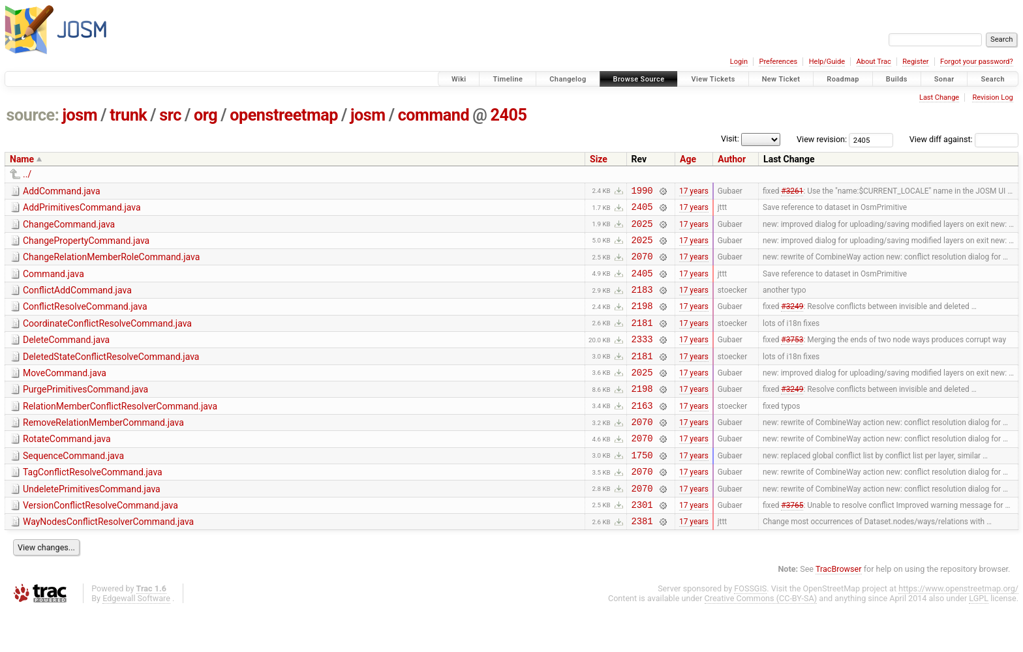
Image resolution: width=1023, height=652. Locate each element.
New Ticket (781, 79)
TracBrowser (839, 610)
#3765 (792, 543)
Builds (897, 79)
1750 (642, 488)
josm (79, 115)
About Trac (874, 61)
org (205, 115)
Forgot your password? (976, 61)
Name (22, 159)
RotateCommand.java (67, 468)
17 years (694, 191)
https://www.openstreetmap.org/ (958, 629)
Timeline (508, 79)
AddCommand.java (61, 191)
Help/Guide (827, 61)
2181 (642, 340)
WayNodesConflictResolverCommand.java (108, 561)
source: (33, 115)
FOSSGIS (750, 629)
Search (993, 79)
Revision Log (992, 97)
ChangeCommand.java (69, 228)
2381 (642, 562)
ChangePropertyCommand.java (86, 246)
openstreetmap (284, 115)
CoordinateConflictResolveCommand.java (107, 339)
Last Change (939, 97)
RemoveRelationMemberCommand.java (103, 450)
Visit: (730, 138)
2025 (642, 229)
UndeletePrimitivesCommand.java (91, 524)
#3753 (792, 358)
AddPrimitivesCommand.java (82, 209)
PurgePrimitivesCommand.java (85, 413)
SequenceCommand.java (73, 487)
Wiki (458, 79)
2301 (642, 543)
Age (688, 159)
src (170, 115)
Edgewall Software (136, 639)
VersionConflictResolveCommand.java (100, 542)
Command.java (53, 283)
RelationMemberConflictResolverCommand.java (120, 431)
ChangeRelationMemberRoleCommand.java (111, 264)
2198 (642, 321)
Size (598, 159)
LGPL (978, 639)
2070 (642, 265)
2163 (642, 432)
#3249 (792, 321)
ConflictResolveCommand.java (85, 320)
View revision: (822, 139)
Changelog (567, 79)
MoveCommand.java (64, 394)
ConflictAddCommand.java (77, 302)
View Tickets (713, 79)
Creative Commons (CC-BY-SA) (761, 639)
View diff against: (963, 139)
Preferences (778, 61)
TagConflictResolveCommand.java (92, 505)
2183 (642, 303)
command (434, 115)
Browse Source (639, 79)
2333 (642, 358)
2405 (508, 115)
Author (732, 159)
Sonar (944, 79)
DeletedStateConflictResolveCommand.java (111, 376)
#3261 (792, 191)
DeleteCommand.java (66, 357)
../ (27, 174)
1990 (642, 192)
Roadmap (843, 79)
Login (739, 61)
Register (915, 61)
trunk (128, 115)
